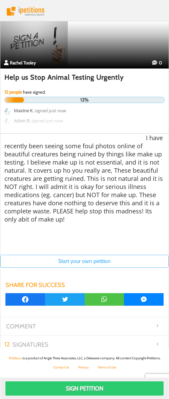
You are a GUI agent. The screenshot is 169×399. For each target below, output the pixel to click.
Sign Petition (84, 388)
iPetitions (84, 11)
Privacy (83, 367)
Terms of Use (107, 367)
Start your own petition (84, 261)
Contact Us (61, 367)
